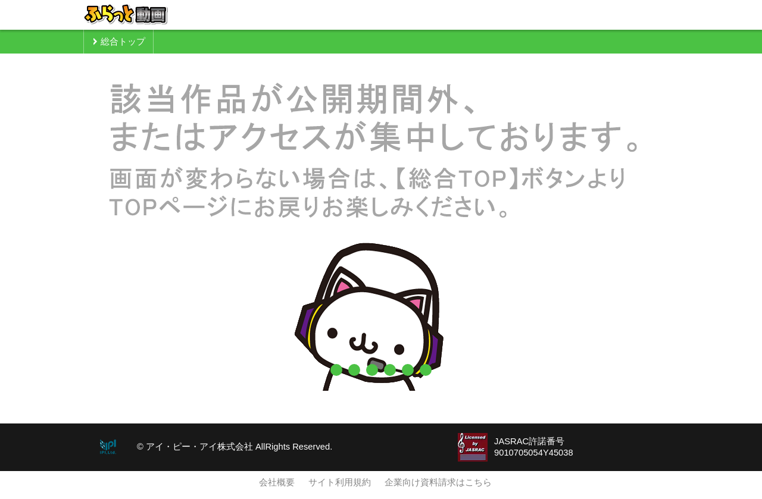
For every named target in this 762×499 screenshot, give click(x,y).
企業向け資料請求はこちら (438, 482)
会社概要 (277, 482)
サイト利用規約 (339, 482)
